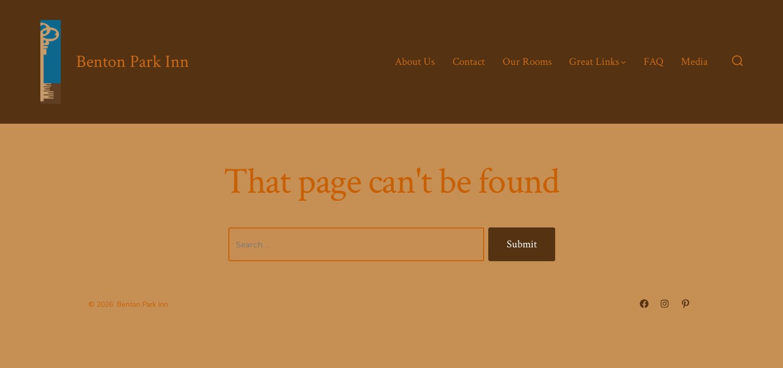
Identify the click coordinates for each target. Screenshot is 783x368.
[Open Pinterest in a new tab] (685, 303)
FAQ (653, 61)
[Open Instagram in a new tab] (664, 303)
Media (694, 61)
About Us (415, 61)
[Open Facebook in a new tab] (644, 303)
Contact (469, 61)
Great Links (597, 61)
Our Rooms (527, 61)
